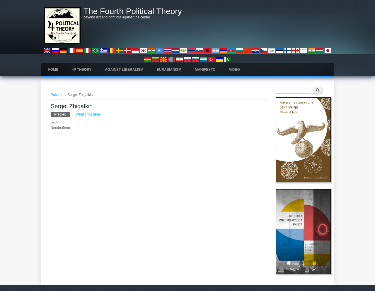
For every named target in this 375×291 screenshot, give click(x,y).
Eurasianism (169, 70)
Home (53, 70)
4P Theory (81, 70)
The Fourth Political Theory (132, 11)
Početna (57, 95)
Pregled (62, 114)
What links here (88, 114)
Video (234, 70)
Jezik (54, 122)
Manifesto (205, 70)
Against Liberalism (124, 70)
